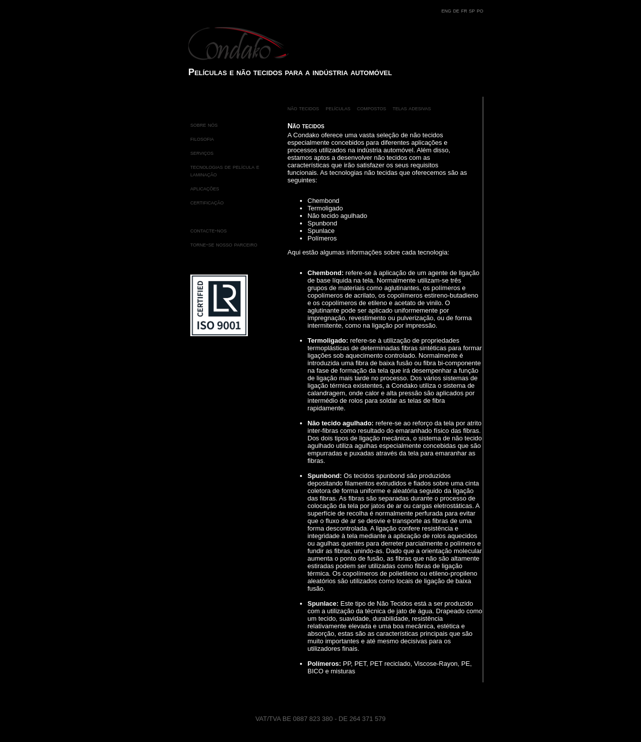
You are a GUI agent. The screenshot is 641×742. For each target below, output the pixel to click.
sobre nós (204, 124)
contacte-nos (208, 230)
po (480, 10)
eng (447, 10)
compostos (371, 108)
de (457, 10)
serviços (201, 152)
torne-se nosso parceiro (223, 244)
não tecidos (303, 108)
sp (473, 10)
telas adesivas (412, 108)
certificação (207, 202)
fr (465, 10)
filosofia (202, 138)
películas (338, 108)
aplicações (204, 188)
